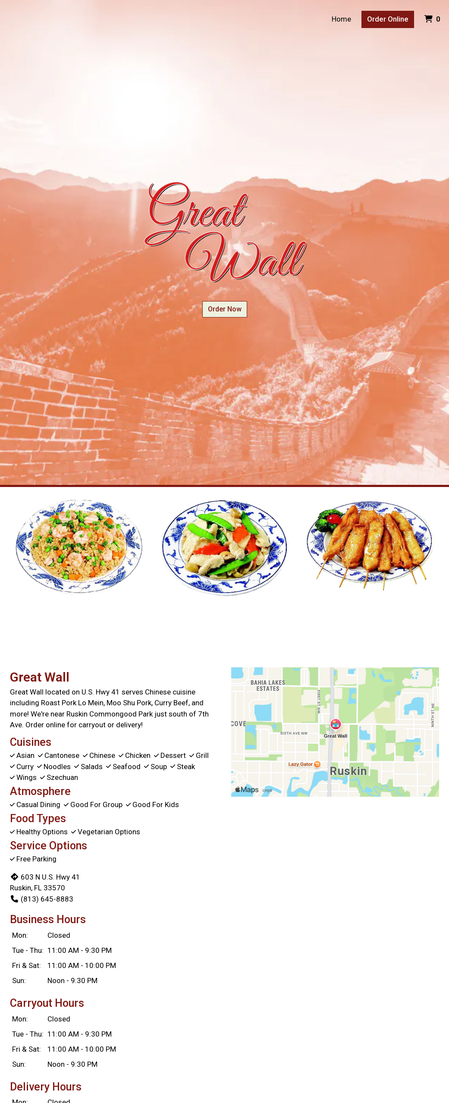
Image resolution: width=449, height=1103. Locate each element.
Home (341, 19)
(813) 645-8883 (41, 899)
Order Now (225, 309)
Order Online (387, 19)
